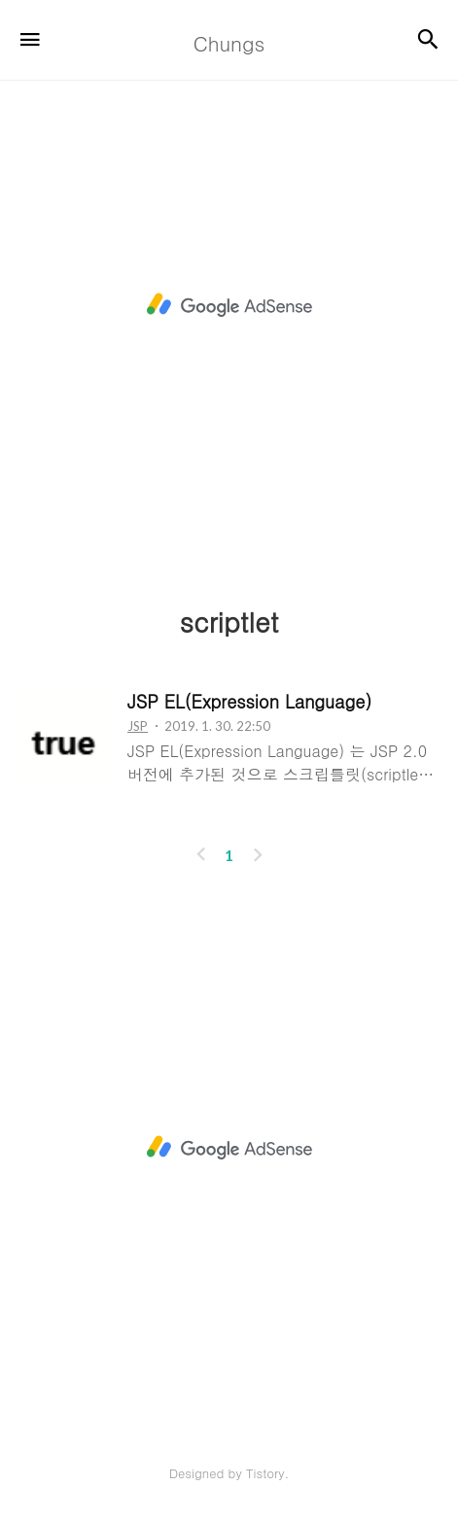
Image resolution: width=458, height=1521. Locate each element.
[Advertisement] (229, 305)
